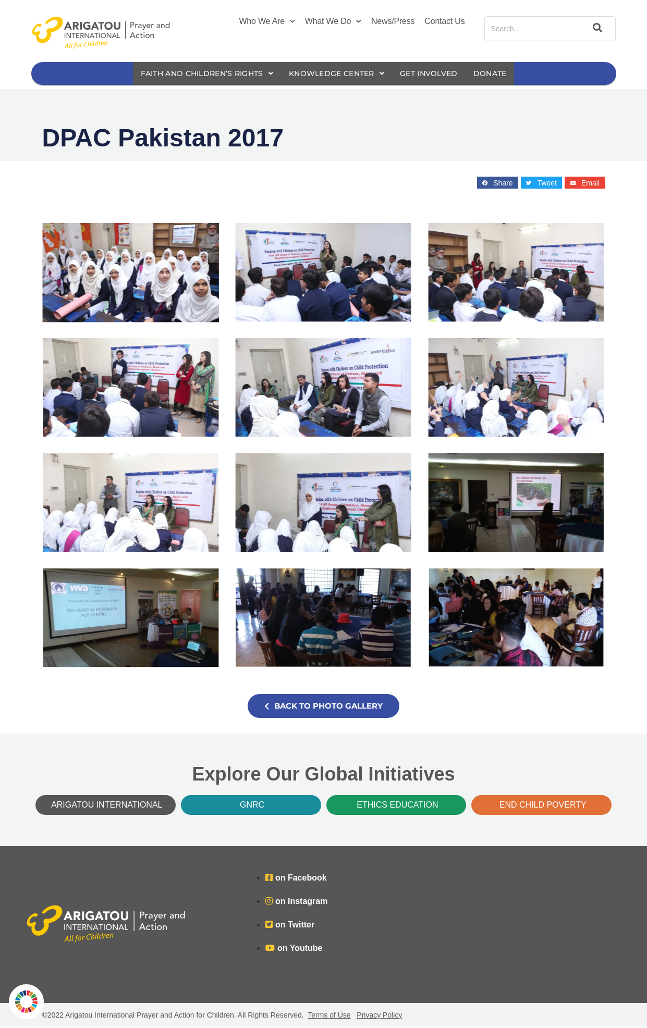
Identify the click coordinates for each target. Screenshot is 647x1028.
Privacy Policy (379, 1015)
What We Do (333, 21)
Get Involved (436, 74)
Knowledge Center (338, 74)
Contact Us (444, 21)
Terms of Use (329, 1015)
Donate (501, 74)
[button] (497, 183)
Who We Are (267, 21)
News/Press (392, 21)
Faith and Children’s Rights (199, 74)
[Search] (596, 29)
